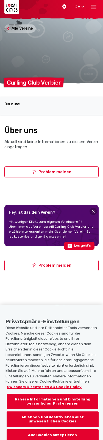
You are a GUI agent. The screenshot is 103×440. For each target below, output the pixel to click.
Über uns (12, 104)
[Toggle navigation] (93, 7)
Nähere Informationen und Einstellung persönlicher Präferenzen (52, 406)
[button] (64, 6)
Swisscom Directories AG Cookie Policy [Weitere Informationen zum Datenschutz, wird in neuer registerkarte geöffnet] (44, 392)
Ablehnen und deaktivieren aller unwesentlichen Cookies (52, 424)
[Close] (93, 211)
